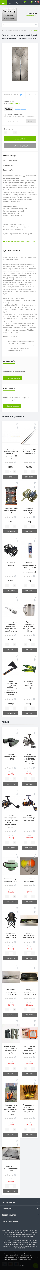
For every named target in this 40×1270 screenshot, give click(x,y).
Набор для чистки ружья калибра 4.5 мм (11, 992)
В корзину (20, 138)
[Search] (36, 25)
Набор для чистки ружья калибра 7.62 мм (29, 992)
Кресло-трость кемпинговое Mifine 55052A (11, 935)
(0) (21, 95)
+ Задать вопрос (12, 406)
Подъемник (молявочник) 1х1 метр (11, 1168)
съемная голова (30, 241)
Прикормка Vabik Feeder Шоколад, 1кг (11, 510)
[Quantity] (10, 132)
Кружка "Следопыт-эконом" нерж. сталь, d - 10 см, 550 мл (29, 626)
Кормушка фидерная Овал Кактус (29, 510)
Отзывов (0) (8, 165)
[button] (16, 2)
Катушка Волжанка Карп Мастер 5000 (29, 817)
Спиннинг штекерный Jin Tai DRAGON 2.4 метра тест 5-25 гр (11, 453)
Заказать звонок (31, 15)
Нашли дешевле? (20, 109)
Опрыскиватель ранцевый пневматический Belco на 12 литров (10, 1109)
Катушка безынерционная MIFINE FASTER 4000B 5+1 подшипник (29, 759)
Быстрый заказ (20, 145)
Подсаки (23, 30)
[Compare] (35, 95)
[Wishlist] (28, 95)
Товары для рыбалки (11, 30)
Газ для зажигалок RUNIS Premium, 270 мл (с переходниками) (29, 567)
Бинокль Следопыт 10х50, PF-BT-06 (10, 756)
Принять (21, 1265)
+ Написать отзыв (12, 378)
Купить (31, 121)
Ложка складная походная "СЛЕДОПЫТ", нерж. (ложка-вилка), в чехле (10, 626)
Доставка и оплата (10, 160)
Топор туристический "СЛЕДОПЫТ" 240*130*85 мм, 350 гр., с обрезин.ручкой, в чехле (10, 688)
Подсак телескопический (15, 241)
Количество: (8, 129)
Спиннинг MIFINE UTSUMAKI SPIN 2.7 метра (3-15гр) (29, 451)
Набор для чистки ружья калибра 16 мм (29, 935)
